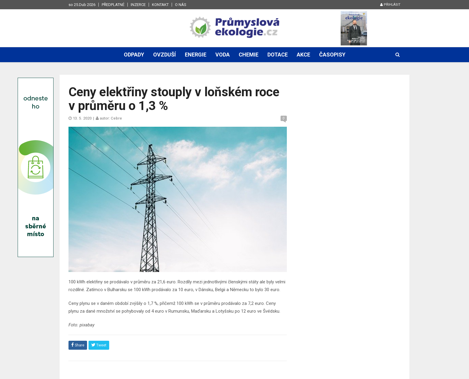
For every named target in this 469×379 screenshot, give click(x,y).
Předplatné (113, 4)
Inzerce (138, 4)
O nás (180, 4)
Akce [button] (303, 54)
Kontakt (160, 4)
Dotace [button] (277, 54)
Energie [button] (195, 54)
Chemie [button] (248, 54)
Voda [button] (222, 54)
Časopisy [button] (332, 54)
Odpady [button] (134, 54)
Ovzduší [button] (164, 54)
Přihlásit (390, 5)
